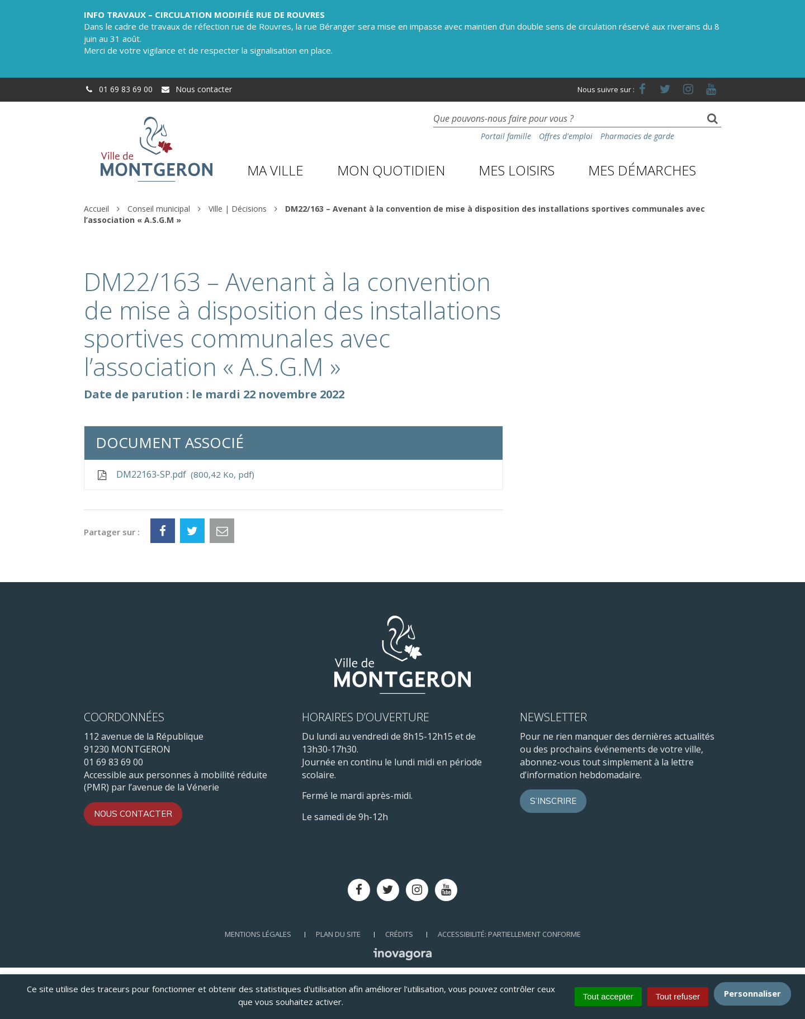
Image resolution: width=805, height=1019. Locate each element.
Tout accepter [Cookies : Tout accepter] (608, 996)
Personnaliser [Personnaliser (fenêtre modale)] (752, 993)
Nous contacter (196, 89)
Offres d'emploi (566, 136)
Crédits (399, 934)
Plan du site (338, 934)
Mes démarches (642, 170)
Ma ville (275, 170)
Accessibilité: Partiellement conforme (509, 934)
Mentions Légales (258, 934)
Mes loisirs (517, 170)
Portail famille (506, 136)
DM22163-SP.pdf (175, 474)
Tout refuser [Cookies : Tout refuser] (678, 996)
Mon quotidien (391, 170)
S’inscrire (553, 801)
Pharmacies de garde (637, 136)
